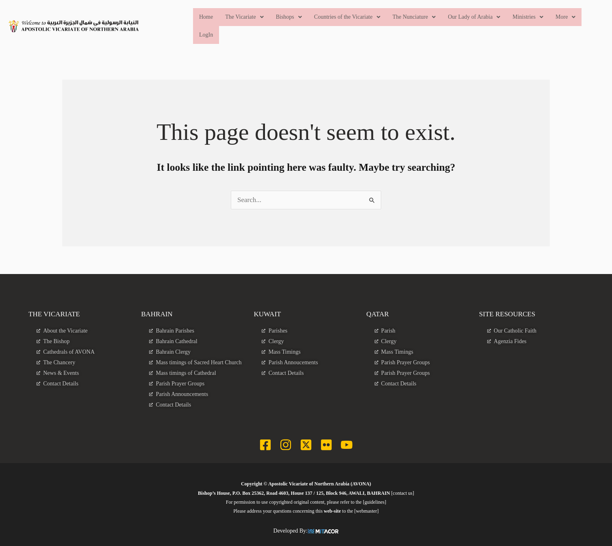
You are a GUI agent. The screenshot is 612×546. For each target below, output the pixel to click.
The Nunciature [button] (414, 17)
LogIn (206, 35)
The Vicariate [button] (245, 17)
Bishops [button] (289, 17)
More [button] (565, 17)
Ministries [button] (528, 17)
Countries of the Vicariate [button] (347, 17)
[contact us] (402, 493)
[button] (244, 17)
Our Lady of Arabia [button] (474, 17)
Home (206, 17)
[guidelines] (374, 502)
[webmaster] (366, 511)
